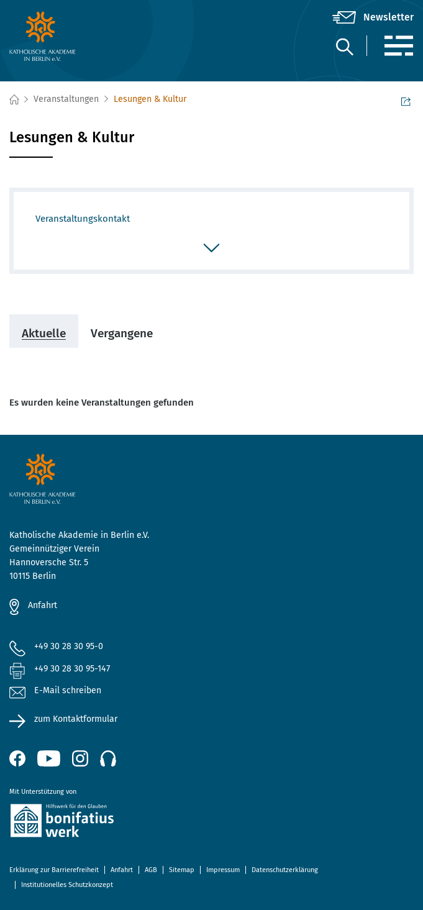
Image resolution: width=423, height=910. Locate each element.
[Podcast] (108, 758)
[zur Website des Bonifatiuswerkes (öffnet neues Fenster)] (211, 822)
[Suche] (344, 46)
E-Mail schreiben (55, 691)
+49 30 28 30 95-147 (72, 668)
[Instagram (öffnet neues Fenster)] (80, 758)
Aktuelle (44, 333)
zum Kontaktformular (75, 719)
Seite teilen (406, 100)
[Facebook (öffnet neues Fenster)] (17, 758)
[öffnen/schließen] (211, 249)
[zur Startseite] (76, 36)
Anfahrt (42, 605)
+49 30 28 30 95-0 (68, 646)
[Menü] (398, 45)
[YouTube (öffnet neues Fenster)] (48, 758)
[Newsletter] (373, 17)
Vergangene (122, 333)
